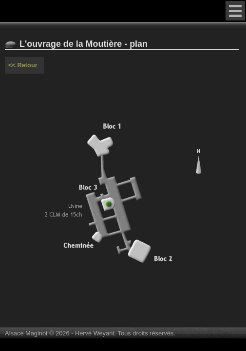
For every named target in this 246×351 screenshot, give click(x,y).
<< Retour (23, 65)
